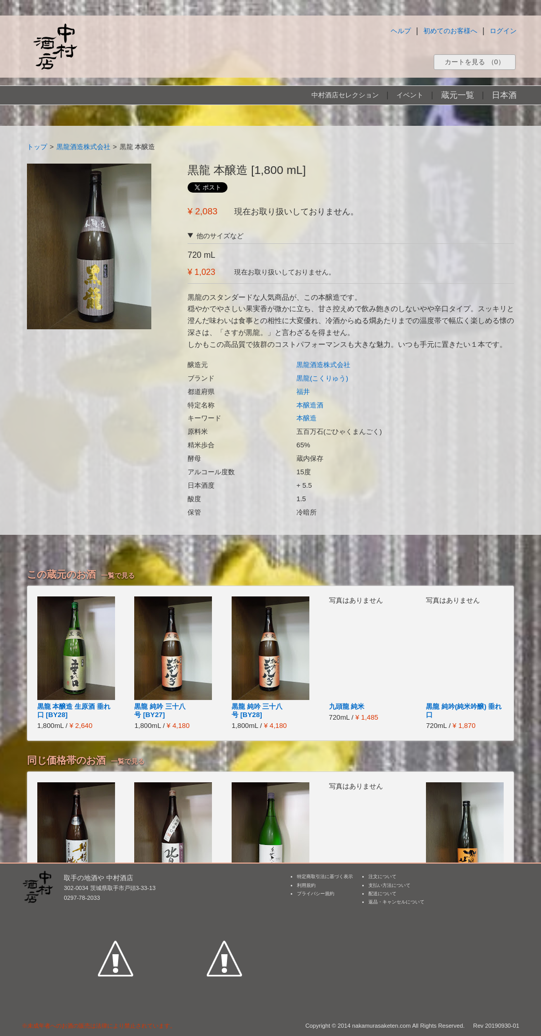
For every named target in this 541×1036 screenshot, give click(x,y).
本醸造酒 (309, 405)
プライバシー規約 (315, 893)
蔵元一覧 (457, 95)
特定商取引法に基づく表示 (325, 876)
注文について (382, 876)
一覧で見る (118, 575)
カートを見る (475, 62)
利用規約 (306, 885)
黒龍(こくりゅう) (322, 378)
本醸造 (306, 418)
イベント (409, 95)
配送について (382, 893)
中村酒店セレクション (345, 95)
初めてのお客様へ (450, 31)
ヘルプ (401, 31)
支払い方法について (389, 885)
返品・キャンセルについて (396, 901)
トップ (37, 147)
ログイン (503, 31)
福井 (303, 392)
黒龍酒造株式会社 (83, 147)
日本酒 (504, 95)
